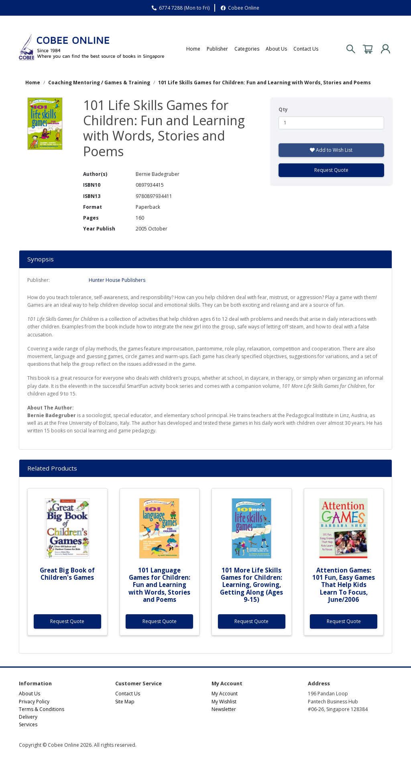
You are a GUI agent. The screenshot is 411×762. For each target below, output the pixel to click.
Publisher (217, 48)
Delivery (28, 716)
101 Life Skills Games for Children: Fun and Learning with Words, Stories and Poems (264, 82)
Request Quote (331, 170)
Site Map (124, 701)
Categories (246, 48)
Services (28, 724)
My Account (225, 693)
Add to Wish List (331, 150)
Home (193, 48)
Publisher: (38, 280)
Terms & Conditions (41, 709)
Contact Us (305, 48)
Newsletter (224, 709)
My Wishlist (224, 701)
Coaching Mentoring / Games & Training (99, 82)
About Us (276, 48)
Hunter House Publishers (117, 280)
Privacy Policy (34, 701)
